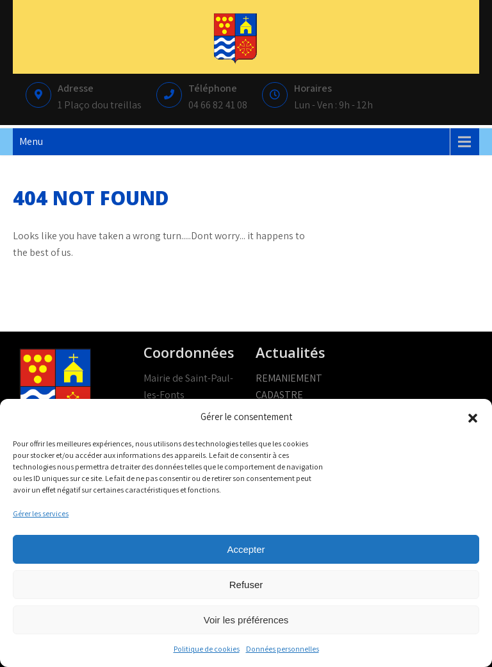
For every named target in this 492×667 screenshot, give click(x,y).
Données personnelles (282, 649)
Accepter (246, 549)
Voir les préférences (246, 619)
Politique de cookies (207, 649)
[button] (472, 416)
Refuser (246, 584)
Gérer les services (41, 513)
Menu (31, 141)
